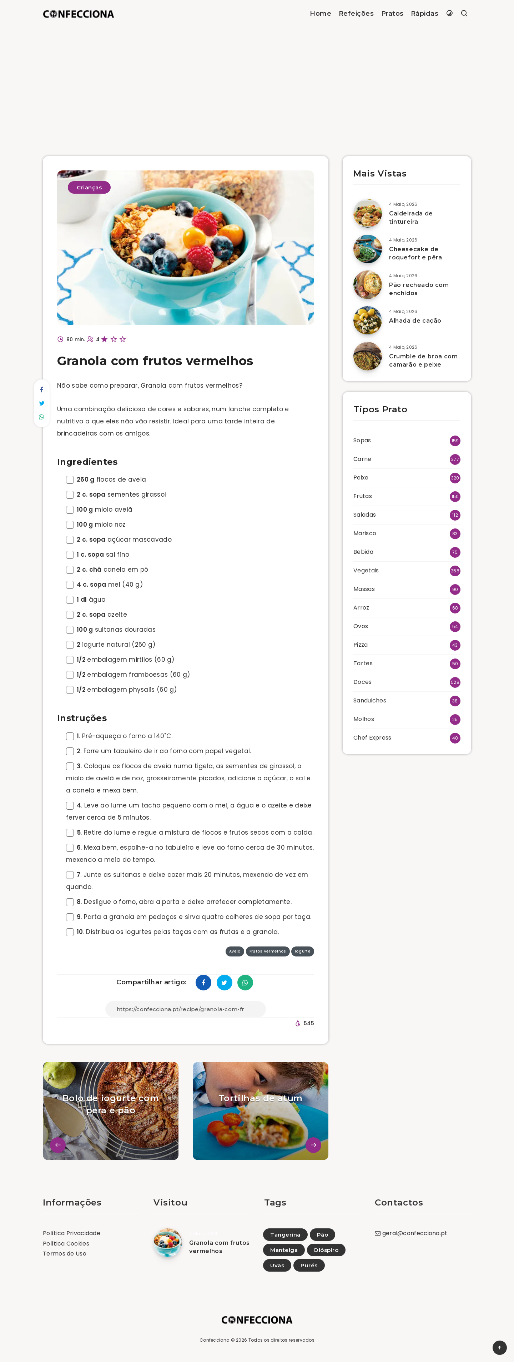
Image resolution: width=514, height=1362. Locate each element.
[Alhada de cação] (367, 320)
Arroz (361, 607)
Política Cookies (66, 1243)
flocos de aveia (106, 479)
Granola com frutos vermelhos (219, 1246)
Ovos (360, 626)
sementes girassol (116, 494)
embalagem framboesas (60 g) (128, 674)
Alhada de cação (415, 320)
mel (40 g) (104, 584)
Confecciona (215, 1340)
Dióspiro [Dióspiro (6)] (326, 1250)
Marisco (364, 533)
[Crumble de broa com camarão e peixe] (367, 356)
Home (320, 14)
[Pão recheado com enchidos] (367, 284)
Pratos (392, 14)
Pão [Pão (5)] (322, 1234)
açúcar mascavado (119, 539)
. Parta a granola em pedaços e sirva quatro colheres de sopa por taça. (188, 917)
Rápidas (425, 14)
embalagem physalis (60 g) (121, 689)
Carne (362, 459)
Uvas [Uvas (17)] (277, 1265)
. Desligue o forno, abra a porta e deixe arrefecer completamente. (179, 902)
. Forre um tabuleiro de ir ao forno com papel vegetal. (158, 751)
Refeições (356, 14)
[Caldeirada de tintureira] (367, 213)
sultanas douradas (111, 629)
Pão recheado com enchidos (419, 289)
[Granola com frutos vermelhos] (167, 1242)
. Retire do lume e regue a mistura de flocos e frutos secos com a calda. (189, 832)
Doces (362, 682)
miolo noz (96, 524)
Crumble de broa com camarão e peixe (423, 360)
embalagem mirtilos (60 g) (120, 659)
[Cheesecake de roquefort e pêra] (367, 249)
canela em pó (107, 569)
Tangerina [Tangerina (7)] (285, 1234)
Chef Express (372, 738)
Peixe (361, 477)
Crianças (89, 187)
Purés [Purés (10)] (309, 1265)
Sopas (362, 440)
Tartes (363, 663)
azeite (96, 614)
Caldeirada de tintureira (411, 217)
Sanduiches (369, 700)
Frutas (362, 496)
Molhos (363, 719)
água (86, 599)
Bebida (363, 552)
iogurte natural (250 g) (111, 644)
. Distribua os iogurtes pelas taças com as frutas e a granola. (172, 932)
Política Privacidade (71, 1233)
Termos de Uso (64, 1253)
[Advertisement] (257, 81)
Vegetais (366, 570)
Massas (364, 589)
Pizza (360, 645)
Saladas (364, 515)
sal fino (97, 554)
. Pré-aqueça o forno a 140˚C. (119, 736)
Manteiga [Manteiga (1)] (284, 1250)
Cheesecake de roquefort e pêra (415, 253)
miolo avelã (99, 509)
